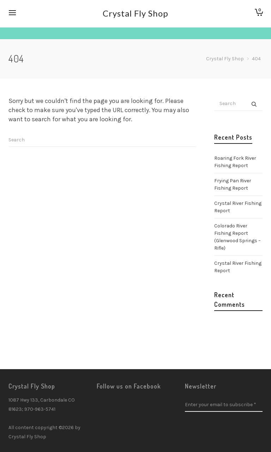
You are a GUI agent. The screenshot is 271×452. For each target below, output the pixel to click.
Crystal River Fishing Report (237, 207)
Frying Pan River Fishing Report (232, 184)
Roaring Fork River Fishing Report (235, 162)
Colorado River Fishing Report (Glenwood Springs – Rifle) (237, 237)
